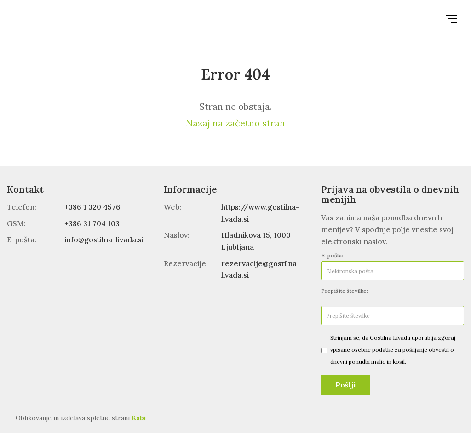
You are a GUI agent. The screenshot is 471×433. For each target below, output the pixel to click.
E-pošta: (332, 255)
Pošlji (345, 384)
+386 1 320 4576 (92, 206)
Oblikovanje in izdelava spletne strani (81, 418)
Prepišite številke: (344, 290)
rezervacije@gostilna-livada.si (260, 269)
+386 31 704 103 (92, 223)
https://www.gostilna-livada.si (260, 212)
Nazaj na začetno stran (235, 123)
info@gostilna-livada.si (104, 239)
